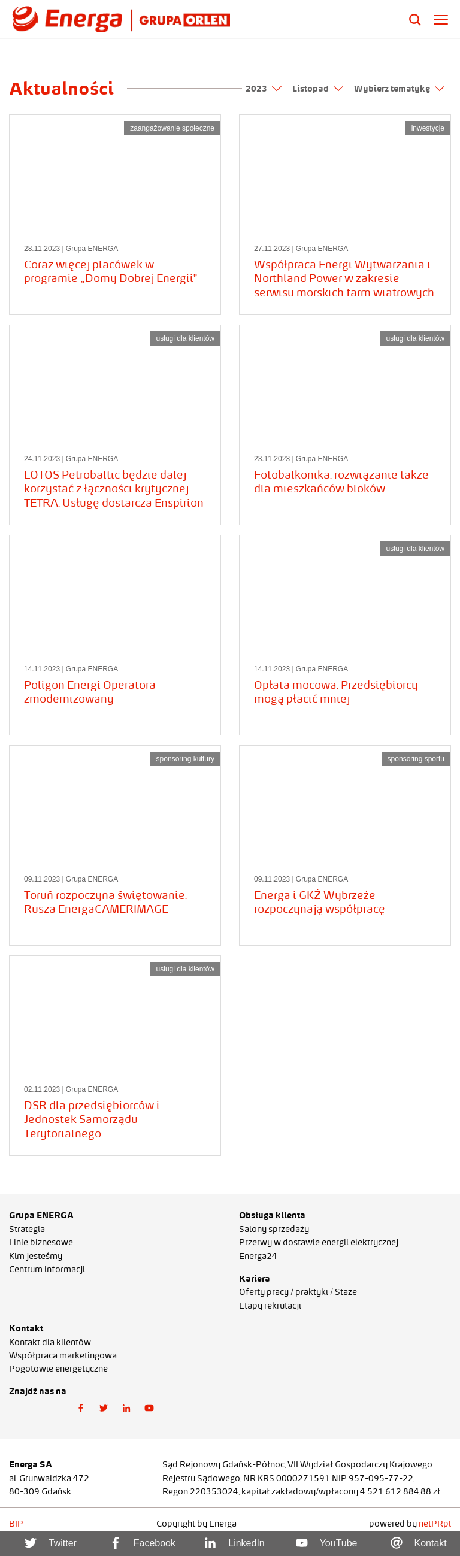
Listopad (317, 88)
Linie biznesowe (41, 1242)
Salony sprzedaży (274, 1229)
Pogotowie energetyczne (58, 1368)
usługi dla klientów (185, 338)
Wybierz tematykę (399, 88)
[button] (80, 1408)
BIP (16, 1523)
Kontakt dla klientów (50, 1342)
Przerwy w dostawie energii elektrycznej (318, 1242)
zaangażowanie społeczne (172, 128)
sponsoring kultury (185, 759)
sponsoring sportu (416, 759)
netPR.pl (435, 1523)
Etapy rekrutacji (270, 1305)
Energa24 (258, 1256)
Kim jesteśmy (35, 1256)
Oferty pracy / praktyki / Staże (298, 1291)
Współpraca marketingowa (63, 1355)
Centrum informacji (47, 1269)
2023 (264, 88)
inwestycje (427, 128)
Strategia (27, 1229)
